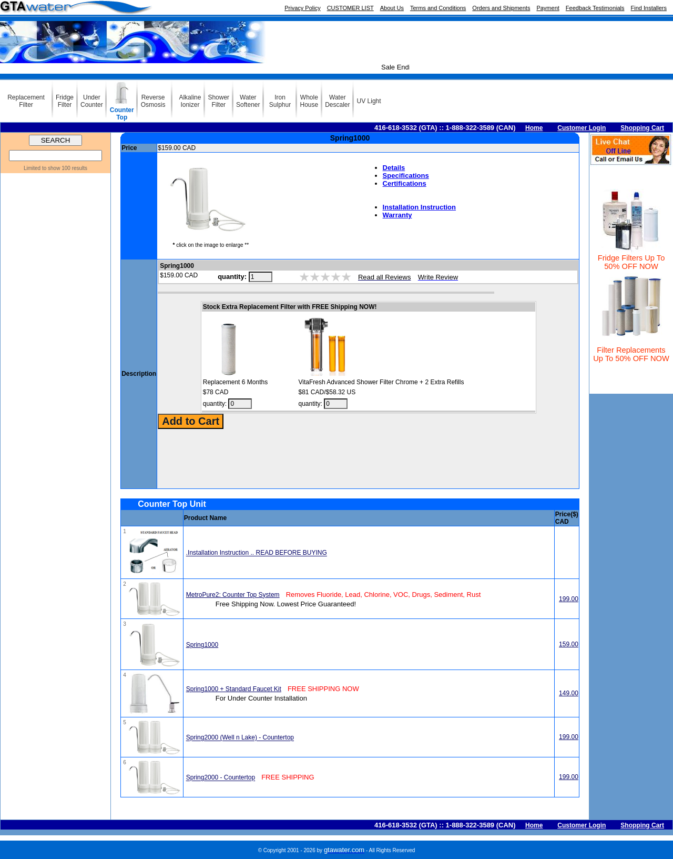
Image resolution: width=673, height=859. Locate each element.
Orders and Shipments (501, 8)
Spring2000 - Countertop (220, 778)
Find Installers (649, 8)
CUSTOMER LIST (350, 8)
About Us (392, 8)
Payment (547, 8)
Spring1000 (202, 644)
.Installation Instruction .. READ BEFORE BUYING (256, 553)
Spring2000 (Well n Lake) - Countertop (240, 738)
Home (534, 128)
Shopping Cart (642, 128)
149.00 (568, 693)
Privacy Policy (302, 8)
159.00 (568, 644)
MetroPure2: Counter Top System (233, 594)
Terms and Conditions (438, 8)
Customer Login (581, 128)
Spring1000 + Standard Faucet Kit (233, 689)
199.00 (568, 599)
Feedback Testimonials (595, 8)
